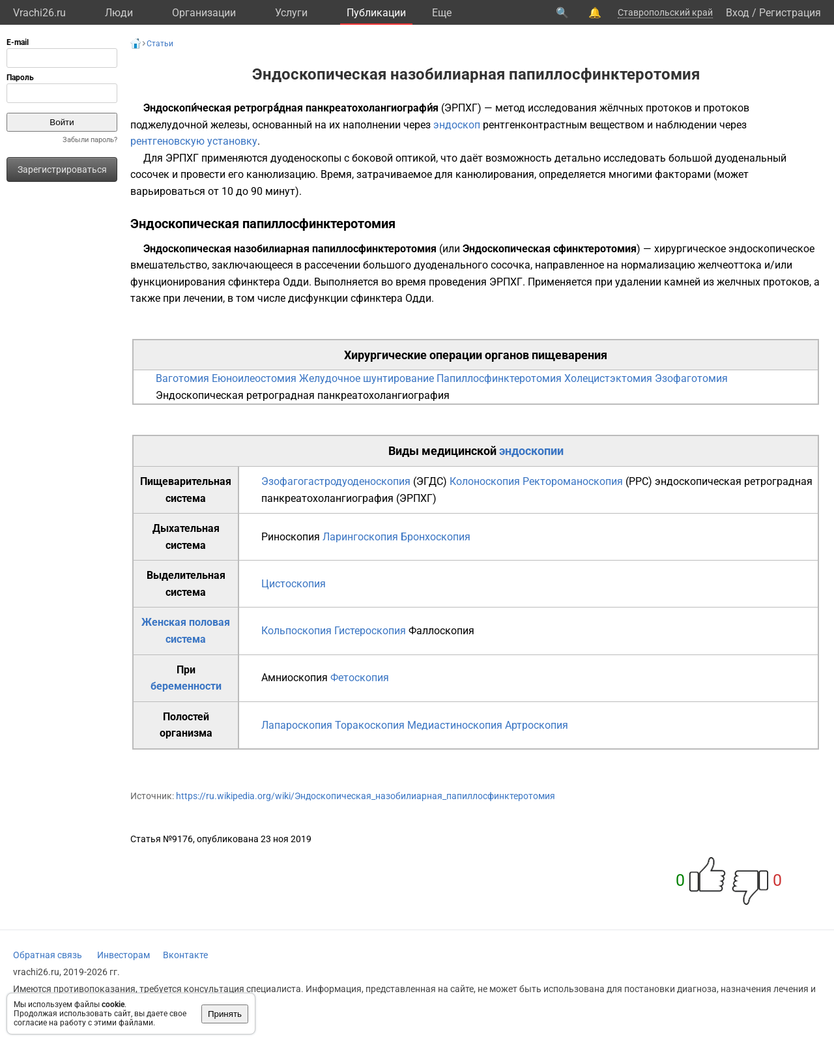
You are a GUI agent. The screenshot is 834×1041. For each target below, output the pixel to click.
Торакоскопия (370, 725)
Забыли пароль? (90, 140)
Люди (119, 13)
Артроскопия (536, 725)
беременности (186, 686)
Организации (204, 13)
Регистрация (790, 13)
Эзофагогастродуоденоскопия (335, 481)
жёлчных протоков (645, 108)
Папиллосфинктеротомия (499, 378)
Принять (225, 1014)
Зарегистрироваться (62, 169)
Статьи (160, 43)
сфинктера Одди (268, 282)
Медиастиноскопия (454, 725)
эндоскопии (531, 451)
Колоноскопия (485, 481)
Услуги (291, 13)
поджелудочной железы (189, 125)
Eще (442, 13)
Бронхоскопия (435, 537)
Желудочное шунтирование (366, 378)
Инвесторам (123, 955)
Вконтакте (185, 955)
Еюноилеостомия (254, 378)
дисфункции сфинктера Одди (359, 298)
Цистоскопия (293, 584)
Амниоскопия (294, 677)
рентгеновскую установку (193, 141)
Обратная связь (47, 955)
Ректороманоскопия (573, 481)
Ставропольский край (665, 12)
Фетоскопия (359, 677)
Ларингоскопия (360, 537)
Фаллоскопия (441, 630)
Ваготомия (182, 378)
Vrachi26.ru (39, 13)
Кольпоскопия (296, 630)
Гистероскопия (370, 630)
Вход (737, 13)
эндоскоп (456, 125)
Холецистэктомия (608, 378)
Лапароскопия (296, 725)
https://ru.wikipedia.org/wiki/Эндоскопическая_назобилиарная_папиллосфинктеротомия (365, 796)
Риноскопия (290, 537)
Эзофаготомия (691, 378)
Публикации (376, 13)
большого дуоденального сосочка (446, 265)
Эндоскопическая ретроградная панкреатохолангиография (303, 395)
